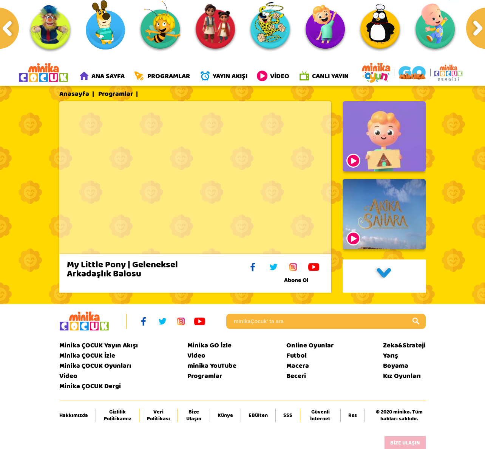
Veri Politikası (158, 415)
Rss (352, 415)
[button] (384, 276)
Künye (225, 415)
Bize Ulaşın (193, 415)
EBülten (258, 415)
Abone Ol (302, 280)
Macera (297, 366)
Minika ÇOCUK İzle (87, 355)
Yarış (390, 355)
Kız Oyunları (402, 376)
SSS (287, 415)
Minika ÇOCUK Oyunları (95, 366)
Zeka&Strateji (404, 345)
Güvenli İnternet (320, 415)
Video (68, 376)
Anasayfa (74, 94)
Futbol (296, 355)
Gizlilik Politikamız (117, 415)
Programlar (115, 94)
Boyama (395, 366)
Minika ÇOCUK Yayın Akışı (98, 345)
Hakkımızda (73, 415)
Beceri (296, 376)
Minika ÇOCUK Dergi (90, 386)
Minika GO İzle (209, 345)
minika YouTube (211, 366)
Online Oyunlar (310, 345)
